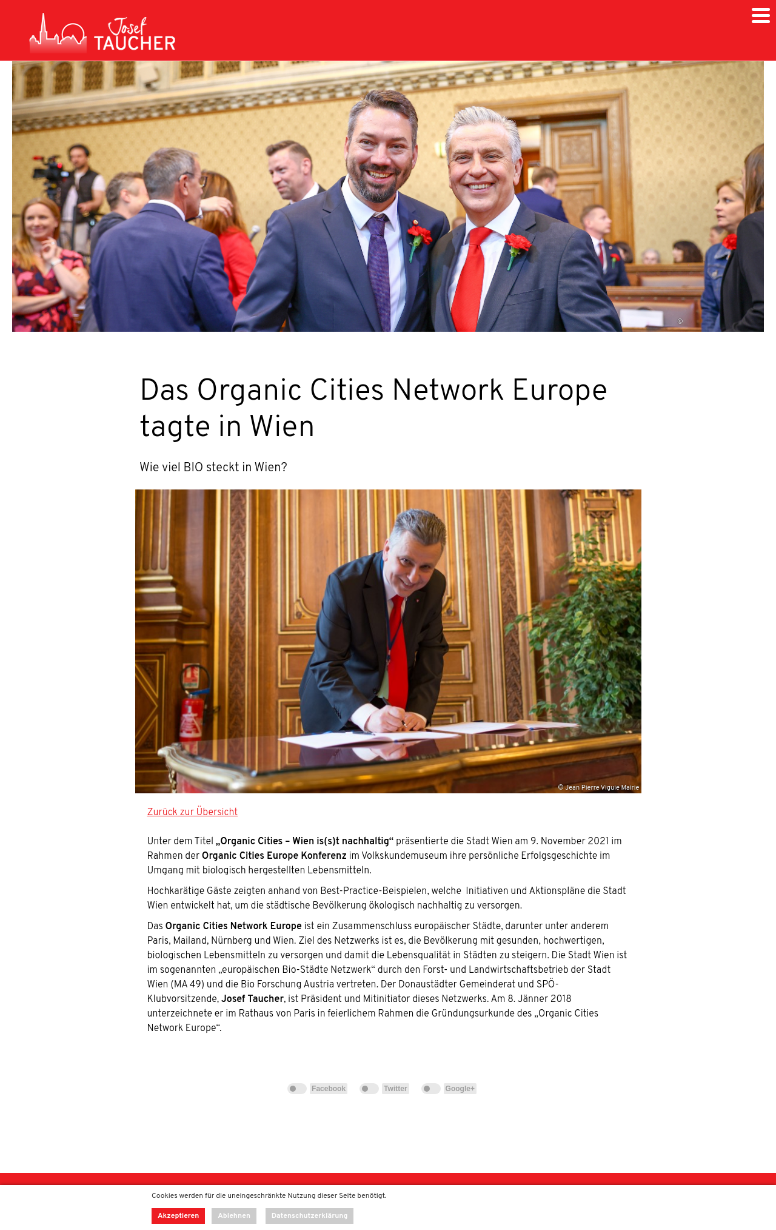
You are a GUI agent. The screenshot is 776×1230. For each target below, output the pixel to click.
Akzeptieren (178, 1216)
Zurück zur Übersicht (192, 813)
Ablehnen (234, 1216)
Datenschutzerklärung (310, 1216)
